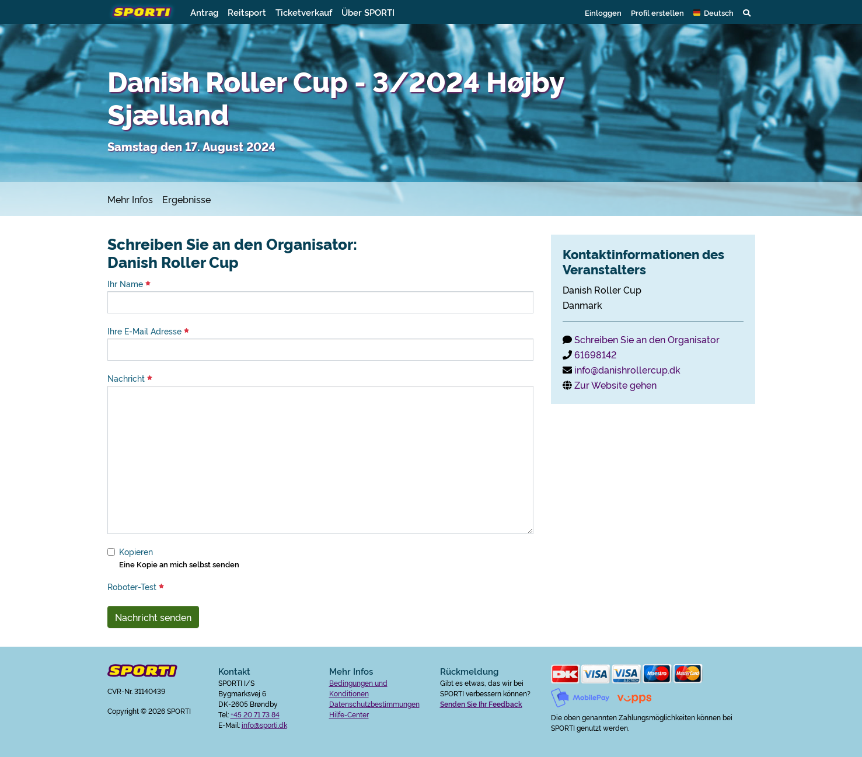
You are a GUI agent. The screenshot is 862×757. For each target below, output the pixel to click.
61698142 (595, 354)
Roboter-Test (135, 586)
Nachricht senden (153, 617)
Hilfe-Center (349, 714)
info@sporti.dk (264, 725)
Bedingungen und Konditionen (358, 688)
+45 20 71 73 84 (255, 714)
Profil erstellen (657, 12)
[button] (713, 12)
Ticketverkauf (303, 12)
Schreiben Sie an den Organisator (647, 339)
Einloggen (603, 12)
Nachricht (129, 378)
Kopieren (136, 551)
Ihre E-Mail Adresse (148, 331)
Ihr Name (129, 283)
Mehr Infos (130, 199)
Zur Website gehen (615, 384)
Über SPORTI (368, 12)
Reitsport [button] (247, 12)
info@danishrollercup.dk (627, 369)
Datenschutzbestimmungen (374, 704)
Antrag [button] (204, 12)
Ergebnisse (186, 199)
